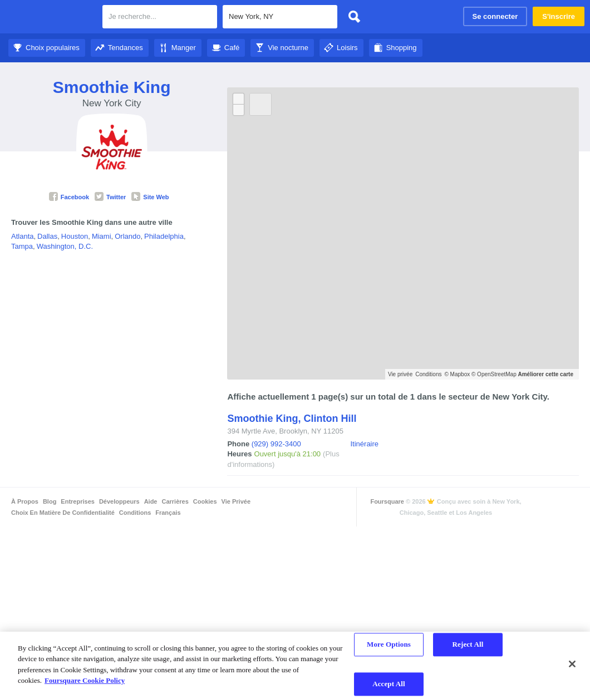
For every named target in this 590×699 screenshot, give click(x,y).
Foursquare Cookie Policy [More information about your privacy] (85, 680)
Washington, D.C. (65, 246)
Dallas (47, 236)
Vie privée (400, 374)
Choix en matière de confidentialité (63, 512)
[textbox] (159, 16)
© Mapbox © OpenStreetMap (480, 374)
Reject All (468, 645)
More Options (389, 645)
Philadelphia (164, 236)
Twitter (110, 197)
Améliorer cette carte (546, 374)
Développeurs (119, 501)
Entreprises (78, 501)
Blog (49, 501)
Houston (74, 236)
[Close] (572, 664)
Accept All (388, 684)
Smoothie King (112, 87)
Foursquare (387, 501)
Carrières (174, 501)
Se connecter (495, 16)
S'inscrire (558, 16)
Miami (101, 236)
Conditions (428, 374)
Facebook (69, 197)
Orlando (127, 236)
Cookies (205, 501)
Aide (151, 501)
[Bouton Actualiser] (260, 104)
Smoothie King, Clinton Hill (291, 418)
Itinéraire (364, 444)
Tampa (22, 246)
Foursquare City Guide (51, 18)
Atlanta (22, 236)
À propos (24, 501)
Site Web (150, 197)
